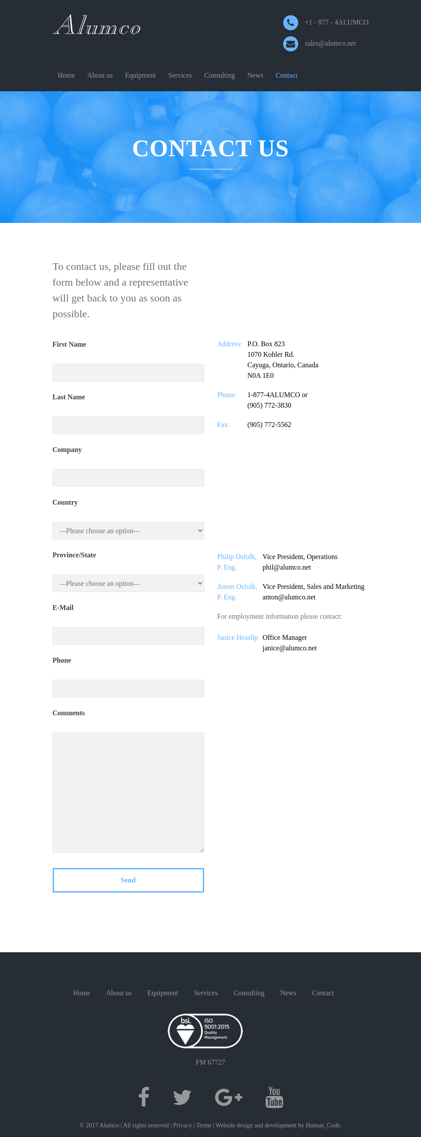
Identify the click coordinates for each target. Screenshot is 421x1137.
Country (65, 502)
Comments (69, 713)
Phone (62, 660)
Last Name (69, 397)
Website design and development (256, 1125)
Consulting (219, 75)
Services (180, 75)
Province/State (74, 555)
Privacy (182, 1125)
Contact (287, 75)
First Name (69, 344)
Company (67, 449)
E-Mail (63, 607)
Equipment (140, 75)
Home (66, 75)
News (255, 75)
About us (100, 75)
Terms (204, 1125)
